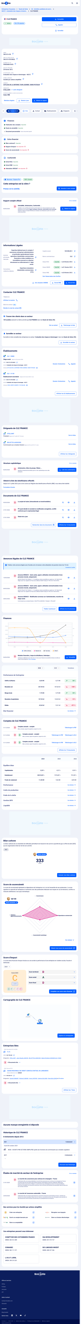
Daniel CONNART (14, 1078)
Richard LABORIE (23, 1078)
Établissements (50, 111)
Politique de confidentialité (33, 1321)
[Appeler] (59, 25)
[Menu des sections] (3, 111)
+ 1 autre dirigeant (16, 90)
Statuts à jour (23, 101)
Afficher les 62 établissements (65, 393)
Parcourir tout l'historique (67, 1164)
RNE (8, 95)
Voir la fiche (72, 435)
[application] (40, 634)
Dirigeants (65, 111)
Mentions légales (9, 100)
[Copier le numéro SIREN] (13, 53)
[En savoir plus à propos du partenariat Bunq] (33, 1217)
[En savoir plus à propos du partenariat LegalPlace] (33, 1212)
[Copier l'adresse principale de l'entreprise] (41, 84)
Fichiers (4, 1286)
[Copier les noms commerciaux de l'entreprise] (74, 256)
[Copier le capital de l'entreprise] (74, 251)
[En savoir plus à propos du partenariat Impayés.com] (75, 1212)
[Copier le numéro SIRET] (17, 58)
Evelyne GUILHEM (42, 1078)
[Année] (7, 966)
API (3, 1292)
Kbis (25, 111)
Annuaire (4, 1289)
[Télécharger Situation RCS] (74, 262)
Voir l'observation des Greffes (51, 276)
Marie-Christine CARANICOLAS (49, 1058)
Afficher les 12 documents (67, 525)
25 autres (61, 1078)
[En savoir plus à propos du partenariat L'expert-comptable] (33, 1223)
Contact (36, 111)
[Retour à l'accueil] (39, 1274)
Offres (3, 1284)
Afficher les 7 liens (69, 1090)
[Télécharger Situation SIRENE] (74, 267)
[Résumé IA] (63, 502)
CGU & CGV (10, 1321)
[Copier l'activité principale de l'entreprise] (35, 257)
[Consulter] (69, 502)
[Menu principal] (77, 3)
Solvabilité (59, 19)
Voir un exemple (72, 200)
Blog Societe (5, 1312)
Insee (5, 95)
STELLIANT (6, 90)
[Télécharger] (74, 502)
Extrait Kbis (70, 283)
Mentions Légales (46, 1321)
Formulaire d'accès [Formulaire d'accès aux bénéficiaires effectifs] (9, 487)
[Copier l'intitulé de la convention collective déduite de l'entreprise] (35, 270)
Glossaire (4, 1303)
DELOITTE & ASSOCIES (35, 1058)
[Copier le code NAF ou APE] (32, 74)
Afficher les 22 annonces (67, 609)
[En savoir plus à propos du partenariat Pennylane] (75, 1217)
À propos (4, 1321)
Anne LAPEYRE (33, 1078)
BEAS (59, 1058)
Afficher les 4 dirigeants (67, 454)
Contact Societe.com (7, 1301)
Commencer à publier (70, 567)
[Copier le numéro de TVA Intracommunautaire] (15, 64)
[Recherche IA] (12, 111)
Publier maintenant (49, 609)
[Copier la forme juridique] (23, 79)
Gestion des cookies (20, 1321)
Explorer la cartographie (66, 1035)
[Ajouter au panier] (68, 209)
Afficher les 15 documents (67, 750)
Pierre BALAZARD (52, 1078)
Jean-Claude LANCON (22, 1058)
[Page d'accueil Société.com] (6, 3)
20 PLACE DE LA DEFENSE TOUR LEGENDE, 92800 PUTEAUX (21, 84)
